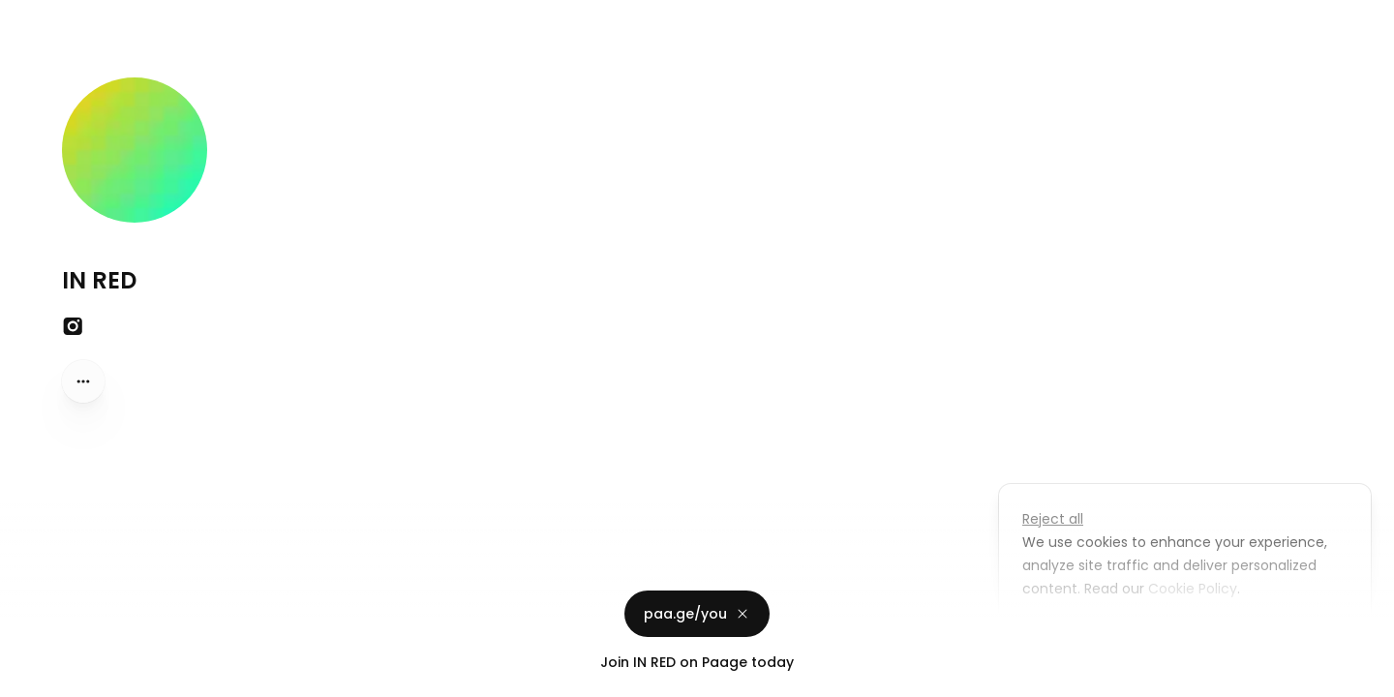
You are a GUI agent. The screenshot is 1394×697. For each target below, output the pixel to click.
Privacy (31, 677)
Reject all (1052, 519)
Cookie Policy (1190, 588)
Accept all (1190, 633)
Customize (1072, 633)
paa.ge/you (697, 613)
